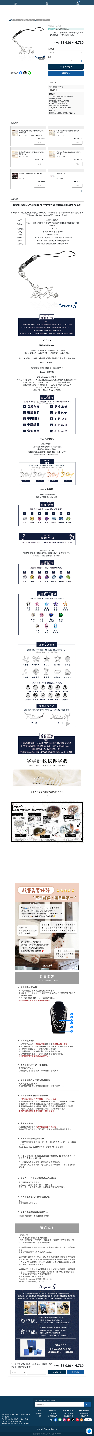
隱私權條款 (84, 1416)
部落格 (39, 1416)
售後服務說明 (68, 1416)
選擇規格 (51, 49)
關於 (39, 1410)
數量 (49, 57)
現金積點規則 (84, 1413)
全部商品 (52, 1410)
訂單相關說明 (52, 1416)
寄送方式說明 (68, 1413)
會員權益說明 (84, 1410)
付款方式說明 (68, 1410)
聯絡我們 (39, 1413)
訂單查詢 (53, 1413)
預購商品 (52, 29)
